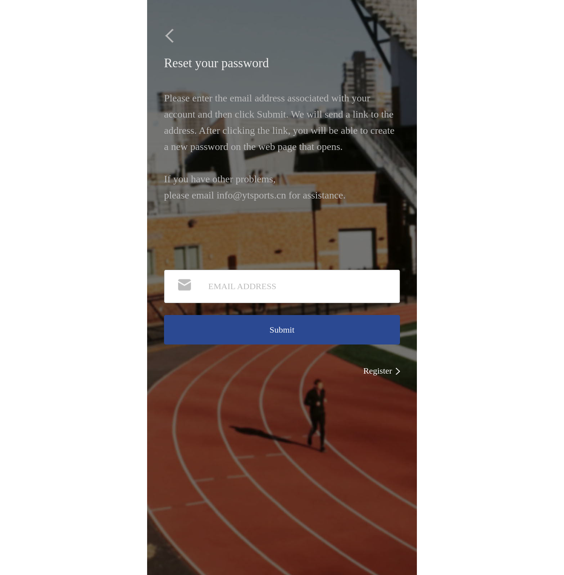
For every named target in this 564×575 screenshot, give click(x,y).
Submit (281, 329)
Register (381, 370)
